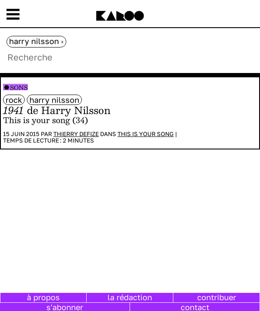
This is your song (145, 133)
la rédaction (129, 297)
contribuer (216, 297)
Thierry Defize (76, 133)
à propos (43, 297)
